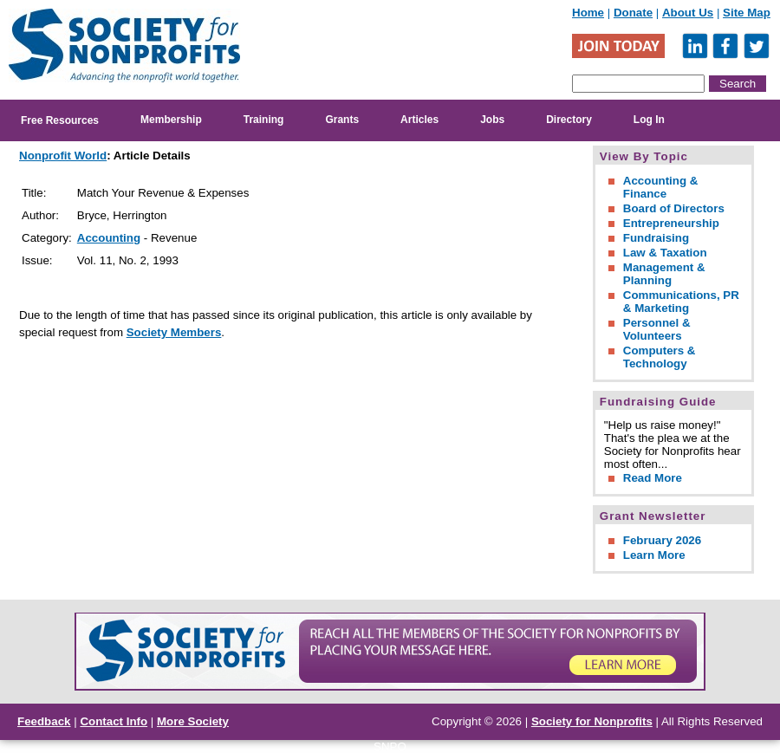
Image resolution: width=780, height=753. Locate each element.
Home (588, 12)
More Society (193, 721)
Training (264, 120)
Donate (633, 12)
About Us (687, 12)
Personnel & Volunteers (657, 329)
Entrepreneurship (671, 223)
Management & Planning (664, 274)
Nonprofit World (63, 155)
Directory (569, 120)
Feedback (44, 721)
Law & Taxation (665, 252)
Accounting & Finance (661, 187)
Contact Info (113, 721)
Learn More (654, 555)
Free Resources (60, 120)
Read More (652, 477)
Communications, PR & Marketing (681, 302)
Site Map (746, 12)
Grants (342, 120)
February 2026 (662, 540)
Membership (171, 120)
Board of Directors (674, 208)
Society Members (174, 332)
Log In (649, 120)
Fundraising (656, 237)
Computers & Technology (659, 357)
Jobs (492, 120)
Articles (419, 120)
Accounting (108, 237)
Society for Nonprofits (592, 721)
